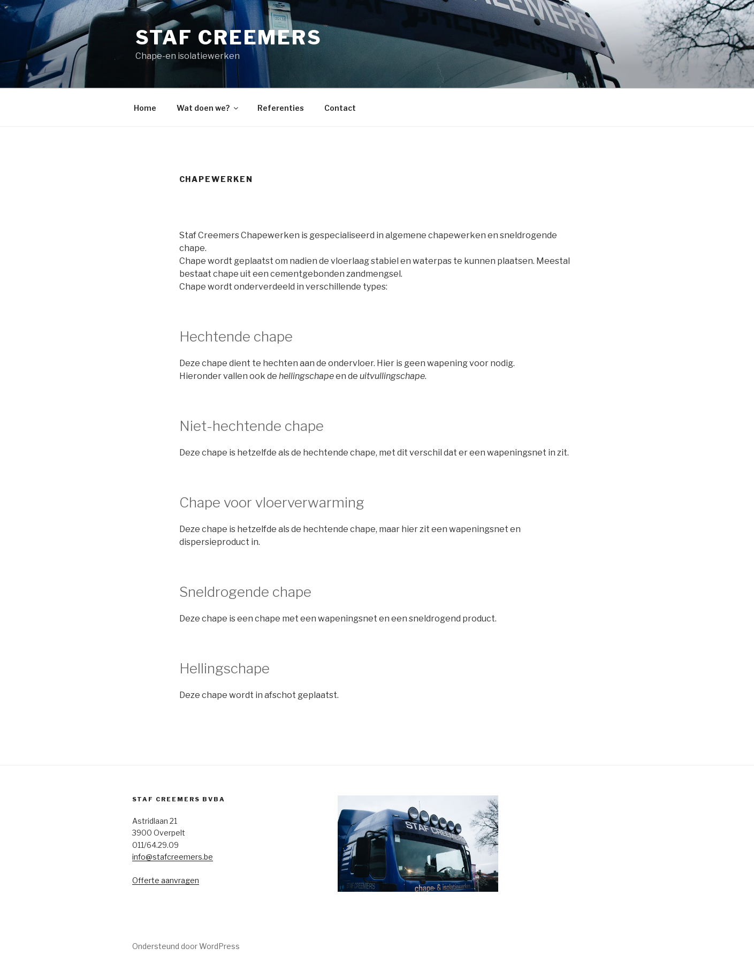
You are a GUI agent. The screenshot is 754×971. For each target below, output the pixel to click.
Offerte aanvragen (165, 880)
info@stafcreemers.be (172, 856)
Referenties (280, 107)
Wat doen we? (208, 107)
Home (145, 107)
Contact (340, 107)
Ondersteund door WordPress (186, 946)
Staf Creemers (228, 37)
